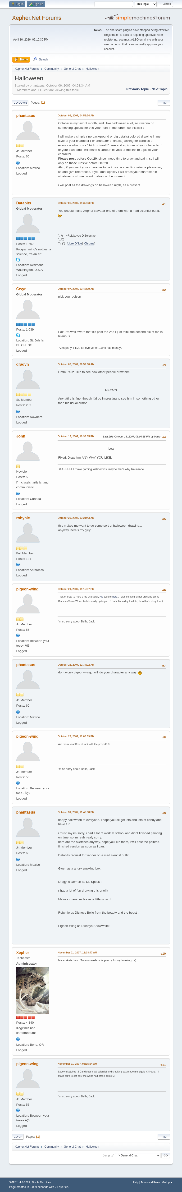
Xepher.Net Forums (36, 17)
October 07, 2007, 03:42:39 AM (76, 288)
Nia (101, 596)
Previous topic (137, 89)
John (20, 436)
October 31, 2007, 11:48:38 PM (76, 812)
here (114, 596)
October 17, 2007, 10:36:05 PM (76, 436)
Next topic (159, 89)
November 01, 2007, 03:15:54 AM (77, 1063)
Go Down (20, 102)
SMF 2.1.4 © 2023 (19, 1182)
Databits (23, 203)
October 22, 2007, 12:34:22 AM (76, 664)
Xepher (22, 953)
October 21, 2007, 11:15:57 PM (76, 589)
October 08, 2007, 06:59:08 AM (76, 364)
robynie (23, 518)
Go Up (18, 1136)
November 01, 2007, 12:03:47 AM (77, 952)
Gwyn (21, 289)
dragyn (22, 364)
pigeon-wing (27, 589)
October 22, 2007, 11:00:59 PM (76, 736)
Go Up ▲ (167, 1182)
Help (135, 1182)
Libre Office (75, 243)
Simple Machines (41, 1182)
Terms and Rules (150, 1182)
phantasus (25, 116)
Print (164, 102)
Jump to (108, 1155)
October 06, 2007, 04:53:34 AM (76, 115)
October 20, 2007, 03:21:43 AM (76, 517)
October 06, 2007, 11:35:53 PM (76, 203)
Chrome (89, 243)
